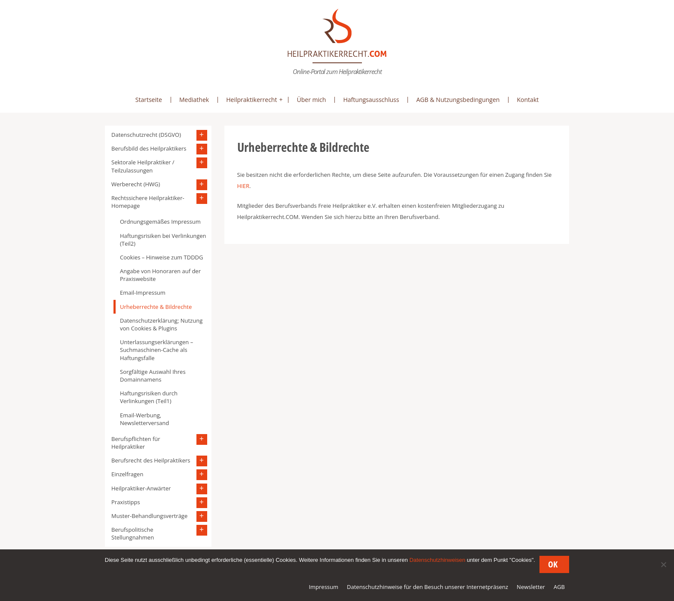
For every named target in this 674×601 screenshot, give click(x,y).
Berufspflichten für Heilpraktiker (135, 442)
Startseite (148, 100)
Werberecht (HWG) (135, 184)
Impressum (323, 587)
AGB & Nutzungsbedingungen (457, 100)
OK (553, 564)
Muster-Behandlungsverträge (149, 516)
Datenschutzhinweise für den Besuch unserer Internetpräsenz (427, 587)
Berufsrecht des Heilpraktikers (150, 460)
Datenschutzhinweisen (437, 560)
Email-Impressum (142, 292)
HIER (243, 186)
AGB (559, 587)
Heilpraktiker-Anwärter (141, 488)
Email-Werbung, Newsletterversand (144, 419)
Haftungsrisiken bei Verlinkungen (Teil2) (163, 239)
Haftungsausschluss (371, 100)
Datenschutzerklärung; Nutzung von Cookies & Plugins (161, 324)
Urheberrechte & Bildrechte (156, 307)
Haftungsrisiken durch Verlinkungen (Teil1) (149, 397)
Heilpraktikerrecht (251, 100)
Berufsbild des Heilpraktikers (149, 148)
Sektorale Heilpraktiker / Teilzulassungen (142, 166)
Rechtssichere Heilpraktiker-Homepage (147, 202)
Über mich (311, 100)
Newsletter (531, 587)
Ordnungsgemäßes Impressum (160, 221)
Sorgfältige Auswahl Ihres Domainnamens (153, 375)
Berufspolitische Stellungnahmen (132, 533)
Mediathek (194, 100)
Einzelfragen (127, 474)
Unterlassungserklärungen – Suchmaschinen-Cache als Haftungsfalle (156, 349)
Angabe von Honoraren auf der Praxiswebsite (160, 275)
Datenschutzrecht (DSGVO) (146, 135)
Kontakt (528, 100)
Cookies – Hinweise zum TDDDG (161, 257)
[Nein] (663, 564)
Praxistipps (125, 502)
